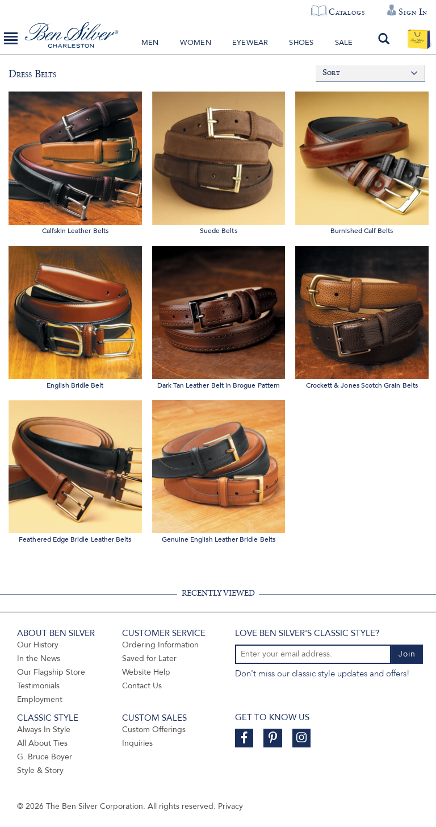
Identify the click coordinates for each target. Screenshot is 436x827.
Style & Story (40, 770)
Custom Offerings (154, 729)
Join (407, 654)
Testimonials (38, 685)
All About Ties (42, 743)
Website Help (146, 672)
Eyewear (250, 43)
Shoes (301, 43)
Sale (344, 43)
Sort (331, 73)
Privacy (230, 806)
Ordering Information (160, 644)
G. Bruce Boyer (44, 756)
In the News (38, 658)
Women (195, 43)
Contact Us (142, 685)
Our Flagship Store (51, 672)
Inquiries (137, 743)
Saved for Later (149, 658)
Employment (39, 699)
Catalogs (346, 11)
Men (150, 43)
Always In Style (43, 729)
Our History (37, 644)
